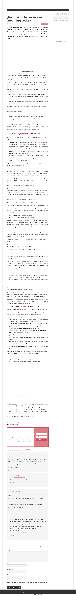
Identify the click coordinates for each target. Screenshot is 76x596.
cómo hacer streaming (23, 404)
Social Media (13, 14)
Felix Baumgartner (13, 255)
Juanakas (16, 515)
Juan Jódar (16, 475)
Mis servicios (21, 591)
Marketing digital (27, 591)
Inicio (8, 14)
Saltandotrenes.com (31, 592)
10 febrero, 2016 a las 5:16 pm (21, 477)
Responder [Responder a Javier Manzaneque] (11, 510)
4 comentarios (44, 24)
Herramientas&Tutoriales (43, 591)
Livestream (20, 155)
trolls (47, 279)
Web (8, 575)
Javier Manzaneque (16, 491)
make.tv (36, 159)
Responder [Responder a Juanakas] (13, 536)
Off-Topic (55, 591)
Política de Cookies (51, 592)
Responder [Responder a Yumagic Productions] (11, 470)
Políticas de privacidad (44, 592)
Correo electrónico (11, 569)
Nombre (9, 564)
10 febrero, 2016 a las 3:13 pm (19, 457)
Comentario (10, 551)
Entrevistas (51, 591)
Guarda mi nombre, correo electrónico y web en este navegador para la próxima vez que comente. (27, 583)
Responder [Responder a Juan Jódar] (13, 482)
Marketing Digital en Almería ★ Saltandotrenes (38, 4)
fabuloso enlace (39, 148)
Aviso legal (37, 592)
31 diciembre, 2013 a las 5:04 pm (21, 517)
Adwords (37, 591)
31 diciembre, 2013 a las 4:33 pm (19, 493)
